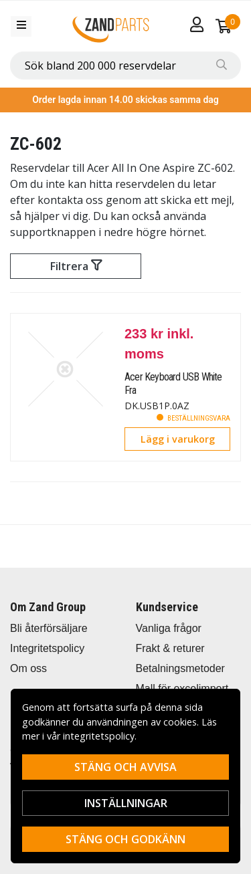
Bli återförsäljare (49, 628)
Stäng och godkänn (125, 839)
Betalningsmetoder (180, 668)
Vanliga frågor (168, 628)
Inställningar (125, 803)
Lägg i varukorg (178, 439)
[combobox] (125, 65)
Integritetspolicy (47, 648)
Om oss (28, 668)
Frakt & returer (170, 648)
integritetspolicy (99, 736)
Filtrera (76, 266)
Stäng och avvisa (125, 767)
